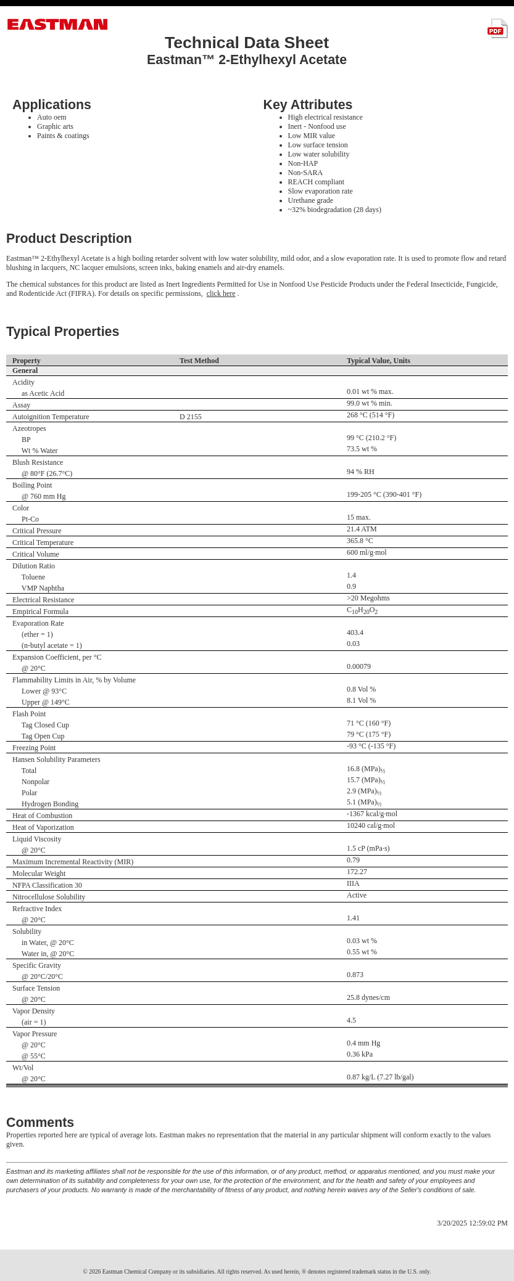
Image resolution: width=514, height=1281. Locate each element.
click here (221, 293)
